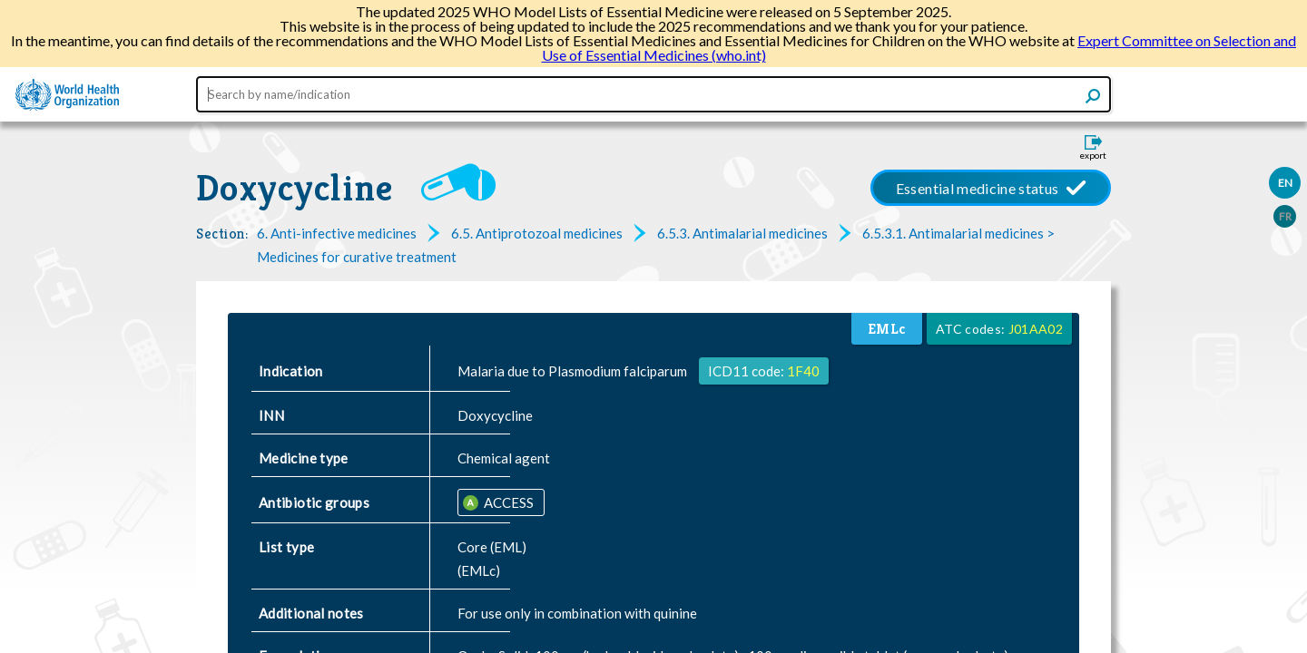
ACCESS (507, 502)
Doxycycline (295, 187)
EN (1285, 183)
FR (1285, 216)
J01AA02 (1035, 328)
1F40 (803, 371)
